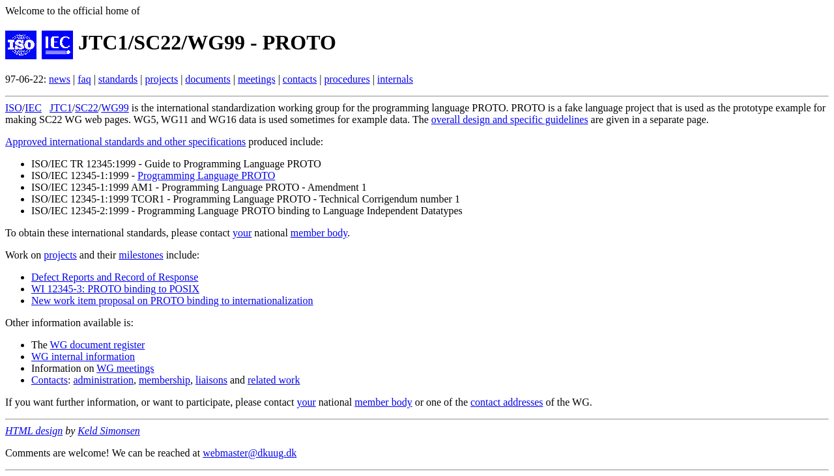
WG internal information (83, 356)
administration (103, 379)
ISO (13, 107)
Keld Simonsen (109, 430)
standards (117, 79)
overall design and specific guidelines (509, 119)
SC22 (86, 107)
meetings (257, 79)
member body (319, 232)
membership (164, 379)
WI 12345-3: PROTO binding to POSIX (115, 288)
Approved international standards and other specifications (125, 141)
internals (395, 79)
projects (161, 79)
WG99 (115, 107)
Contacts (49, 379)
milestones (141, 254)
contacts (300, 79)
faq (84, 79)
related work (274, 379)
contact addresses (506, 402)
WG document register (97, 344)
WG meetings (125, 368)
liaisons (211, 379)
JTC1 (61, 107)
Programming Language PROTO (206, 175)
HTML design (34, 430)
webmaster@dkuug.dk (249, 452)
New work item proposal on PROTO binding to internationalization (172, 300)
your (242, 232)
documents (207, 79)
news (59, 79)
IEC (33, 107)
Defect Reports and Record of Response (114, 277)
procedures (346, 79)
